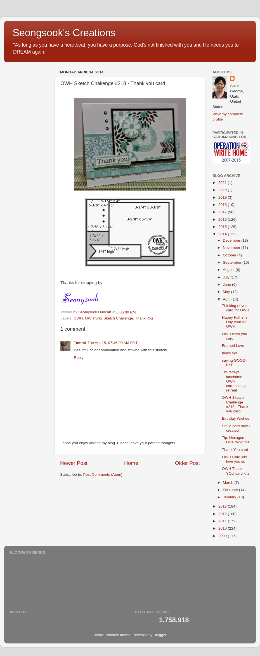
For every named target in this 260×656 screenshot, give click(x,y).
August (229, 270)
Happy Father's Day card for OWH (234, 321)
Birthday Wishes (235, 418)
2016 (223, 219)
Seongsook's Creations (64, 33)
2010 (223, 528)
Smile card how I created (236, 428)
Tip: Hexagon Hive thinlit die (236, 440)
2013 (223, 506)
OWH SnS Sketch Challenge (109, 318)
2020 (223, 190)
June (227, 284)
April (227, 299)
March (228, 482)
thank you (230, 353)
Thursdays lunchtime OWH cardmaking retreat (234, 381)
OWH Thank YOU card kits (235, 471)
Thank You (144, 318)
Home (131, 463)
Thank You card (235, 450)
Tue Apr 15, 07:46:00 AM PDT (113, 343)
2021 (223, 183)
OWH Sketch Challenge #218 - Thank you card (235, 404)
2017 (223, 212)
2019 (223, 197)
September (232, 262)
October (230, 255)
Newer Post (74, 463)
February (231, 490)
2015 (223, 227)
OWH (78, 318)
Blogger (159, 635)
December (232, 240)
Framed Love (233, 345)
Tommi (80, 343)
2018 (223, 205)
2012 (223, 514)
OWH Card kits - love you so (235, 459)
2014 (223, 234)
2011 (223, 521)
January (230, 497)
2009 (223, 536)
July (227, 277)
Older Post (187, 463)
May (227, 292)
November (232, 248)
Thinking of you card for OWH (235, 308)
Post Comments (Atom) (102, 474)
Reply (79, 357)
